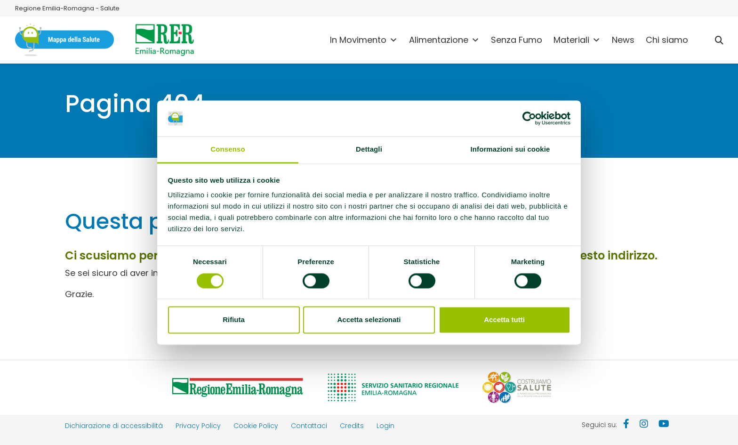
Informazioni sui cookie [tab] (510, 150)
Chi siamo (667, 40)
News (623, 40)
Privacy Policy (198, 425)
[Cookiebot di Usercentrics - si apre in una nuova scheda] (529, 118)
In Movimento (364, 40)
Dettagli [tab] (369, 150)
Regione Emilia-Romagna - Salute (67, 8)
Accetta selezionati (369, 320)
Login (385, 425)
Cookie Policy (255, 425)
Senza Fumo (516, 40)
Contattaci (309, 425)
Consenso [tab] (227, 150)
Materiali (577, 40)
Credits (352, 425)
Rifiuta (234, 320)
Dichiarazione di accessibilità (114, 425)
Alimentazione (444, 40)
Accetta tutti (504, 320)
